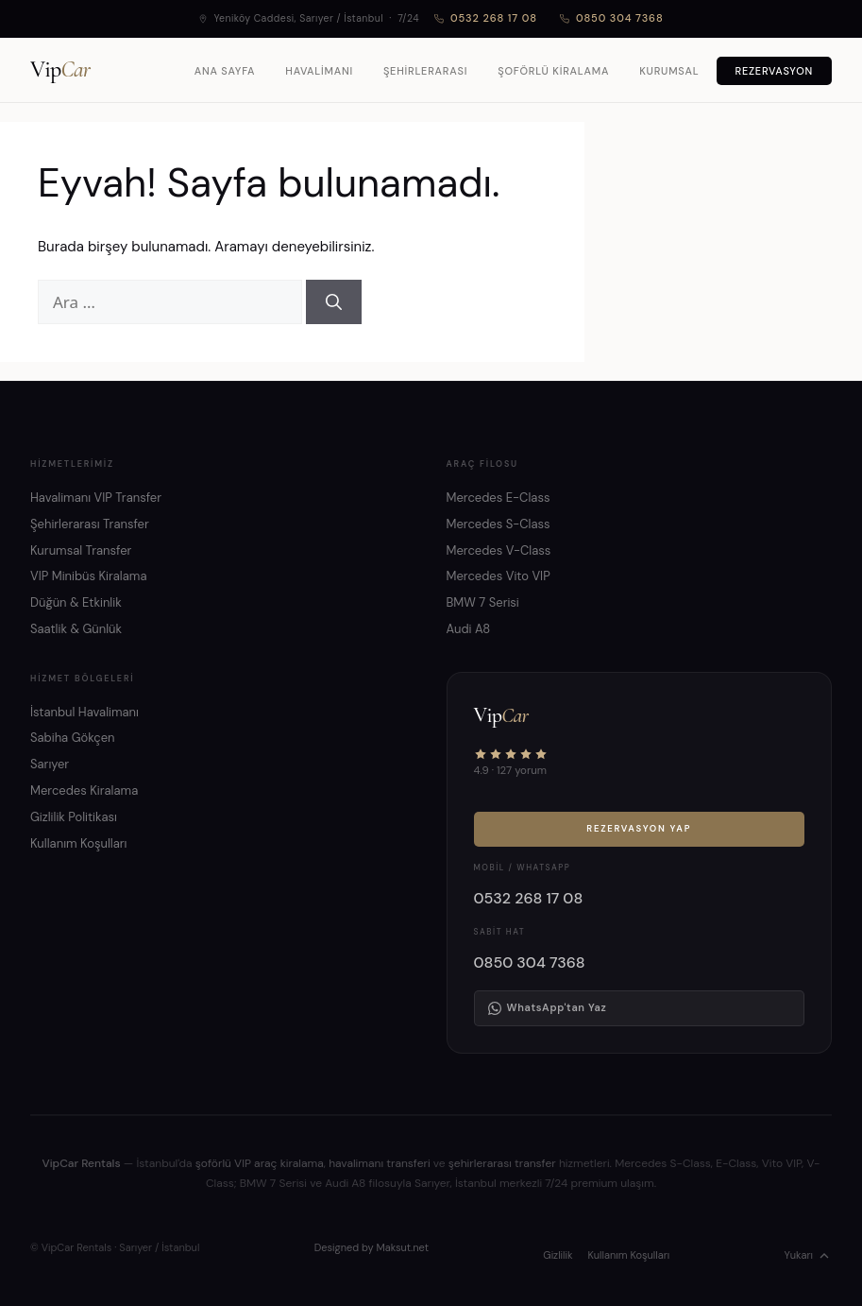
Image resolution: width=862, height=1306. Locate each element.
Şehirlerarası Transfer (89, 524)
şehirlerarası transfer (502, 1163)
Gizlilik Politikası (73, 817)
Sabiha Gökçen (72, 738)
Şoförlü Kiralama (553, 70)
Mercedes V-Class (499, 550)
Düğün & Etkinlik (76, 602)
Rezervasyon (774, 70)
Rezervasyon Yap (638, 828)
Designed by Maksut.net (371, 1247)
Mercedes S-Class (498, 524)
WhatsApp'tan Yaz (547, 1008)
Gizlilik (557, 1255)
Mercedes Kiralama (84, 790)
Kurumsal (669, 70)
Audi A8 (469, 629)
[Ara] (334, 302)
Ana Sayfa (225, 70)
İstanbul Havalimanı (84, 712)
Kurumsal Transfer (80, 550)
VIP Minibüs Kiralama (88, 576)
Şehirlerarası (425, 70)
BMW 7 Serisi (483, 602)
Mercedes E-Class (498, 498)
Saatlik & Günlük (76, 629)
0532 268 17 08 (485, 18)
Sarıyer (49, 764)
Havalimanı (319, 70)
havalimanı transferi (379, 1163)
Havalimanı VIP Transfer (95, 498)
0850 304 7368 (612, 18)
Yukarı (808, 1255)
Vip (60, 70)
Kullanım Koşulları (78, 843)
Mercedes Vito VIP (498, 576)
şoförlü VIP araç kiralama (259, 1163)
